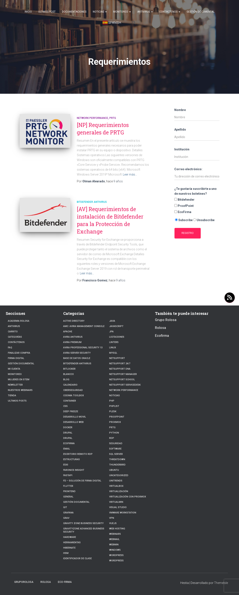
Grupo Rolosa (165, 320)
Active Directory (73, 321)
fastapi (67, 475)
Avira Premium (72, 342)
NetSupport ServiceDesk (125, 384)
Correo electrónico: (188, 169)
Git (65, 507)
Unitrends (115, 480)
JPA (111, 331)
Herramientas (72, 542)
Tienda (12, 395)
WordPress (116, 555)
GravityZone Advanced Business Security (83, 530)
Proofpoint (116, 416)
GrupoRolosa (23, 582)
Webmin (114, 544)
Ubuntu (114, 470)
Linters (114, 342)
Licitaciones (116, 337)
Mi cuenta (14, 368)
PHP (111, 400)
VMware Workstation (122, 512)
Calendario (70, 384)
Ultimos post (47, 11)
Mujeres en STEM (18, 379)
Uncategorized (118, 475)
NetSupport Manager (123, 374)
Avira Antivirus (73, 337)
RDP (111, 438)
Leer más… (130, 174)
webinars (115, 534)
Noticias (100, 11)
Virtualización (118, 491)
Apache (67, 331)
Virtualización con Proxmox (127, 496)
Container (69, 400)
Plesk (112, 411)
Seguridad (115, 443)
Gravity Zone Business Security (83, 523)
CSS (65, 406)
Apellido (180, 129)
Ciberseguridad (73, 390)
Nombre (180, 110)
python (114, 432)
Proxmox (115, 422)
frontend (69, 491)
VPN (111, 518)
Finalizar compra (19, 353)
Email (66, 448)
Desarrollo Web (73, 422)
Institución (181, 149)
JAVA (112, 321)
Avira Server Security (77, 353)
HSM (66, 553)
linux (112, 347)
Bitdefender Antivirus (92, 201)
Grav (66, 518)
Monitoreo (122, 11)
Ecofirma (69, 443)
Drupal (67, 432)
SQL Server (116, 454)
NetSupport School (122, 379)
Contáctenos (169, 11)
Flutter (68, 486)
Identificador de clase (77, 558)
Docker (67, 427)
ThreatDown (117, 459)
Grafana (68, 512)
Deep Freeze (70, 411)
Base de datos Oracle (76, 358)
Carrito (13, 331)
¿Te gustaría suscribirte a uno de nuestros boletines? (195, 191)
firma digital (16, 358)
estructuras (71, 459)
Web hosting (117, 528)
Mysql (113, 353)
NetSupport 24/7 (119, 363)
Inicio (28, 11)
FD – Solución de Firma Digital (82, 480)
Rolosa (160, 328)
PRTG (112, 118)
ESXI (65, 464)
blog (66, 379)
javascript (116, 326)
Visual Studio (118, 507)
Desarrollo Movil (74, 416)
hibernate (69, 547)
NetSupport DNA (119, 368)
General (68, 496)
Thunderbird (117, 464)
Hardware (69, 537)
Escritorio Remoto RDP (78, 454)
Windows (115, 550)
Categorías (15, 337)
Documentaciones (74, 11)
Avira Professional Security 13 (83, 347)
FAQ (10, 347)
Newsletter (15, 384)
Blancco (68, 374)
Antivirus (145, 11)
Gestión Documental (201, 11)
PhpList (114, 406)
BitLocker (69, 368)
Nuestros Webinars (20, 390)
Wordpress (116, 560)
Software (115, 448)
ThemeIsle (221, 583)
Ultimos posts (17, 400)
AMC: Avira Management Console (83, 326)
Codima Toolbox (73, 395)
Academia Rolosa (18, 321)
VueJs (113, 523)
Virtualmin (116, 502)
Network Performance (92, 118)
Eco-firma (65, 582)
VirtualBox (116, 486)
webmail (114, 539)
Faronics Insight (73, 470)
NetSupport (117, 358)
